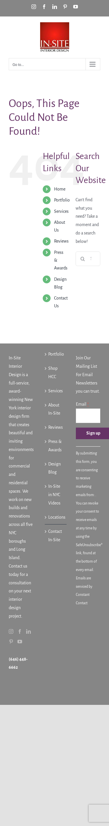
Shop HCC (53, 372)
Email (82, 404)
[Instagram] (11, 631)
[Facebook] (19, 631)
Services (61, 211)
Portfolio (62, 200)
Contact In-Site (55, 535)
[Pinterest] (11, 641)
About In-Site (54, 409)
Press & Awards (55, 445)
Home (59, 189)
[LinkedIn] (28, 631)
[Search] (83, 259)
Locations (56, 517)
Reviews (61, 241)
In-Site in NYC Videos (54, 494)
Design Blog (54, 468)
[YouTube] (19, 641)
